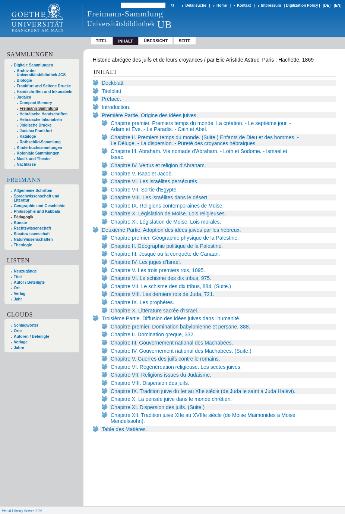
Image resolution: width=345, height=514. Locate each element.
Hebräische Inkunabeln (41, 120)
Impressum (271, 5)
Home (221, 5)
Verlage (21, 342)
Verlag (19, 294)
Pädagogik (24, 217)
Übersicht (156, 40)
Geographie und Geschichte (40, 206)
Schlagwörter (26, 325)
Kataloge (28, 136)
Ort (17, 288)
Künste (20, 223)
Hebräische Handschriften (44, 114)
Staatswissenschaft (32, 234)
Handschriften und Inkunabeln (45, 92)
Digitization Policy (302, 5)
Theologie (23, 245)
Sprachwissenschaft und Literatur (36, 198)
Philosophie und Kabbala (37, 211)
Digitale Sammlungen (33, 65)
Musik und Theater (34, 159)
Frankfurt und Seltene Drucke (44, 86)
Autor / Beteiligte (29, 282)
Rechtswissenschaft (32, 228)
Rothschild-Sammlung (40, 142)
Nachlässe (26, 164)
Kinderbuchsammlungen (39, 148)
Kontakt (244, 5)
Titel (101, 40)
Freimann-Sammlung (39, 108)
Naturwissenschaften (33, 239)
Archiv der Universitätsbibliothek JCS (41, 73)
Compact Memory (36, 103)
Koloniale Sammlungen (38, 153)
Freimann (24, 180)
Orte (18, 331)
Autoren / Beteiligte (31, 336)
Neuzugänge (25, 271)
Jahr (18, 299)
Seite (185, 40)
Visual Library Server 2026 (21, 511)
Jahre (19, 348)
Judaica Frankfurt (36, 131)
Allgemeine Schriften (33, 191)
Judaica (24, 97)
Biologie (24, 80)
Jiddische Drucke (36, 125)
